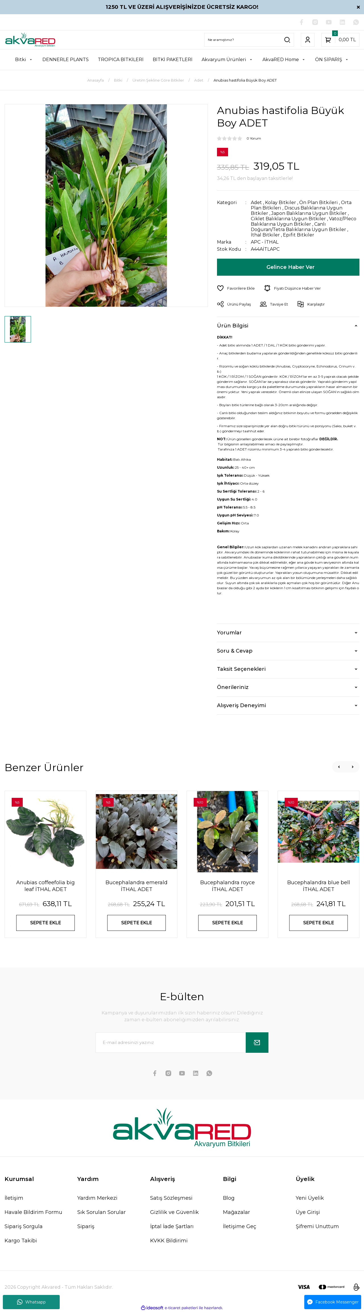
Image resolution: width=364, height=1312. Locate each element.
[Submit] (257, 1042)
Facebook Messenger (333, 1302)
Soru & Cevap (235, 651)
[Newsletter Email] (182, 1042)
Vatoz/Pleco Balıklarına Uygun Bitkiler (303, 221)
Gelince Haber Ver (290, 267)
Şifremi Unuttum (317, 1226)
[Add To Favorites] (236, 288)
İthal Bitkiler (265, 235)
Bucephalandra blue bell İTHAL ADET (318, 885)
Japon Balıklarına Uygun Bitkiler (309, 213)
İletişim (14, 1198)
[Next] (352, 767)
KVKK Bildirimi (169, 1241)
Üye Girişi (308, 1212)
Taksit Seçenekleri (241, 669)
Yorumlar (229, 633)
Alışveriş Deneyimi (241, 705)
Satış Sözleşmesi (171, 1198)
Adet (256, 202)
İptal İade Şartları (172, 1226)
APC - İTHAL (264, 242)
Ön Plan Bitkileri (318, 202)
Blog (229, 1198)
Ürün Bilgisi (232, 326)
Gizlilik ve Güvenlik (174, 1212)
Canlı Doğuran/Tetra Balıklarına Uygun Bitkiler (298, 226)
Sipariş (85, 1226)
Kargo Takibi (21, 1241)
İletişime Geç (239, 1226)
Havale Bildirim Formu (33, 1212)
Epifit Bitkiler (298, 235)
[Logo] (30, 40)
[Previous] (339, 767)
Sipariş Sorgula (24, 1226)
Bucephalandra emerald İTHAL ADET (136, 885)
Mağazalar (236, 1212)
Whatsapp (31, 1302)
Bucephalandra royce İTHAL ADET (227, 885)
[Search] (249, 40)
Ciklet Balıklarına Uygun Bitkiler (288, 218)
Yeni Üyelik (310, 1198)
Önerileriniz (233, 687)
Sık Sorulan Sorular (101, 1212)
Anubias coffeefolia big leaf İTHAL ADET (45, 885)
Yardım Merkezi (97, 1198)
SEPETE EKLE (45, 922)
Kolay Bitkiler (280, 202)
